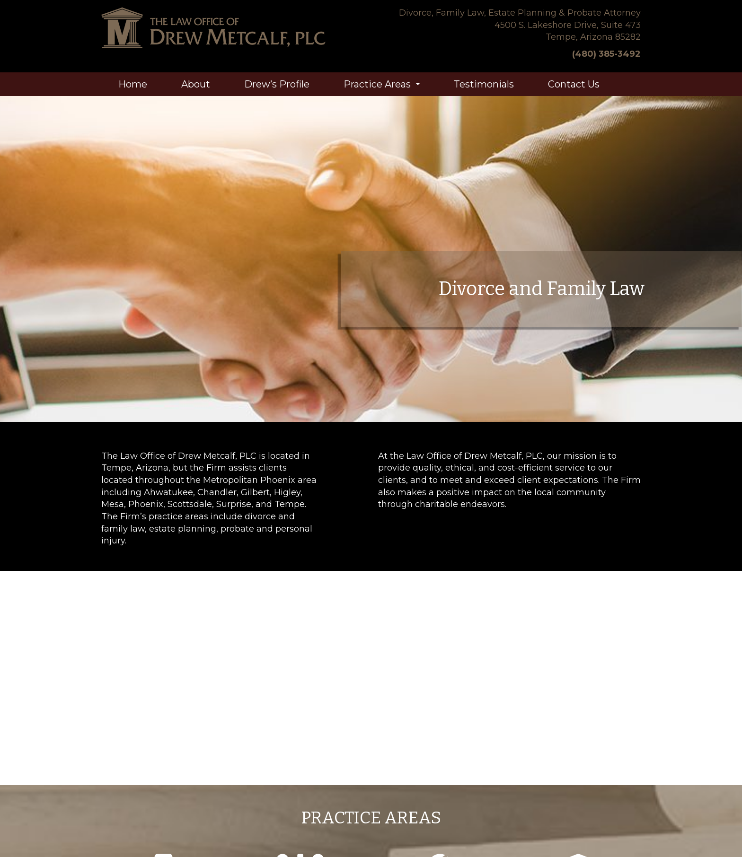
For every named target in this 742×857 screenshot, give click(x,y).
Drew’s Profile (276, 84)
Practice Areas (384, 87)
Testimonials (484, 84)
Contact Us (574, 84)
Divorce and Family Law (542, 289)
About (195, 84)
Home (132, 84)
